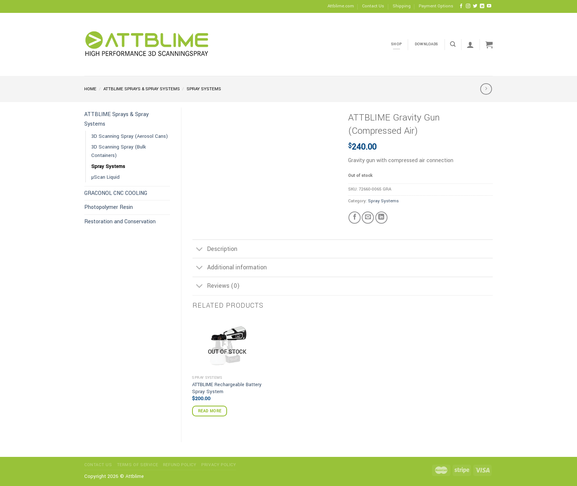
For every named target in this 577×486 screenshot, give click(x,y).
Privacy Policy (218, 465)
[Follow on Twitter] (475, 6)
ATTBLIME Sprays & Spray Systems (141, 89)
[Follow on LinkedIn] (482, 6)
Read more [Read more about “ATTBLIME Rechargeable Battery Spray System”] (209, 411)
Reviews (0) (216, 287)
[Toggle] (199, 250)
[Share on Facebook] (354, 217)
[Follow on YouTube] (489, 6)
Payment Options (436, 6)
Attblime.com (341, 6)
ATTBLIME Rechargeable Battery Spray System (227, 388)
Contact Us (373, 6)
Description (214, 250)
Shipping (402, 6)
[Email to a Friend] (368, 217)
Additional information (229, 268)
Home (90, 89)
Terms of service (137, 465)
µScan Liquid (105, 177)
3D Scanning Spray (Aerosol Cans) (129, 136)
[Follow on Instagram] (468, 6)
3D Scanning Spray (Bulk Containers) (118, 151)
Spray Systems (204, 89)
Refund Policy (180, 465)
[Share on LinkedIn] (381, 217)
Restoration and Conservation (120, 221)
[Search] (453, 44)
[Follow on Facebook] (461, 6)
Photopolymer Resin (108, 207)
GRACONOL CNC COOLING (115, 193)
